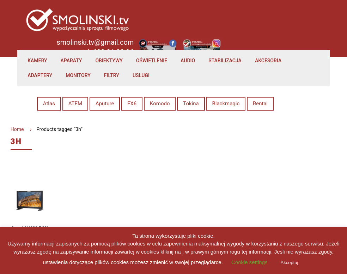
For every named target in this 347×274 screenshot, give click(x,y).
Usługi (141, 75)
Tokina (191, 103)
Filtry (111, 75)
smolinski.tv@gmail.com (95, 42)
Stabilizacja (225, 60)
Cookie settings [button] (249, 262)
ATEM (75, 103)
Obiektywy (108, 60)
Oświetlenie (151, 60)
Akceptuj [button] (289, 262)
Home (17, 129)
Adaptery (40, 75)
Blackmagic (225, 103)
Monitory (78, 75)
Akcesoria (268, 60)
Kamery (37, 60)
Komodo (160, 103)
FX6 (131, 103)
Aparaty (71, 60)
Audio (188, 60)
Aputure (105, 103)
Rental (260, 103)
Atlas (49, 103)
